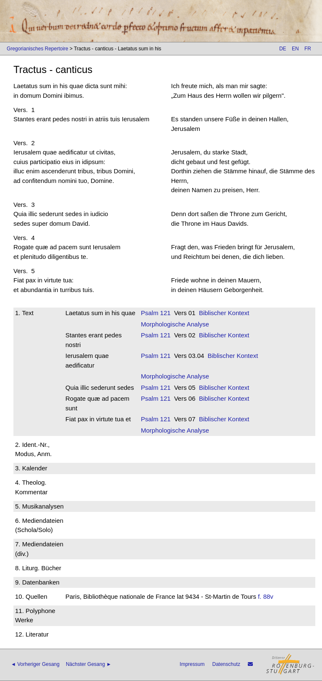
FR (307, 49)
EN (295, 49)
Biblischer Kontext (224, 312)
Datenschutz (226, 664)
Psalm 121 (156, 312)
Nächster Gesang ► (89, 664)
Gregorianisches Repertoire (37, 49)
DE (282, 49)
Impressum (192, 664)
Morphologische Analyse (175, 324)
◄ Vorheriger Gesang (35, 664)
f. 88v (265, 596)
